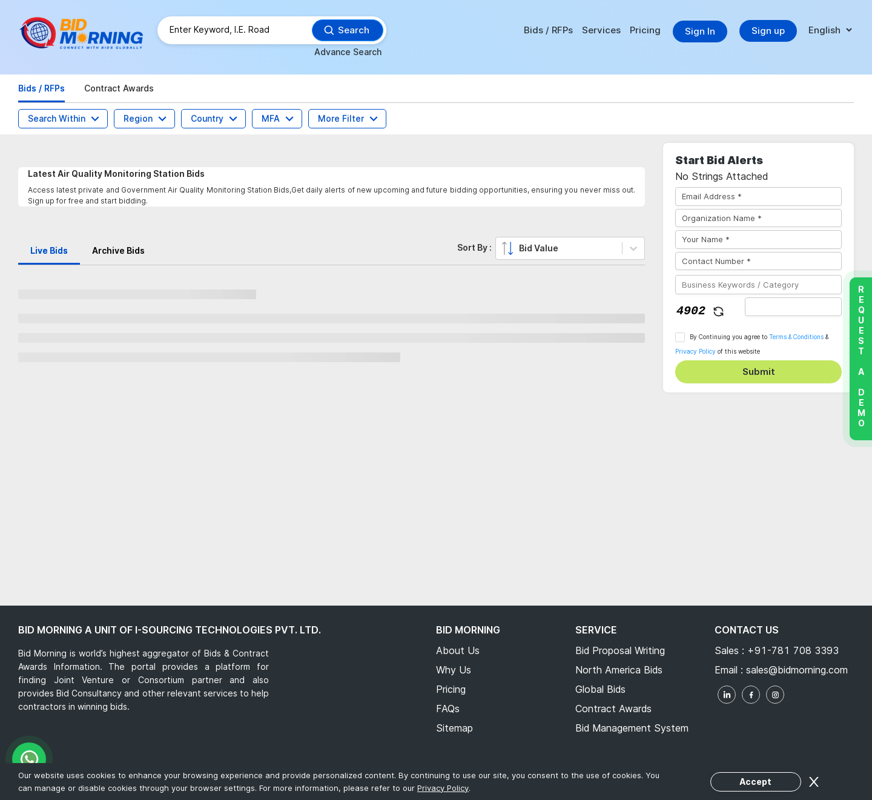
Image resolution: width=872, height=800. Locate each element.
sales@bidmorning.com (795, 670)
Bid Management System (632, 728)
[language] (830, 30)
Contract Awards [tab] (119, 88)
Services (601, 30)
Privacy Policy (695, 351)
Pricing (645, 30)
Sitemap (454, 728)
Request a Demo (861, 356)
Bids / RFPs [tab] (41, 88)
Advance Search (348, 52)
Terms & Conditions (796, 336)
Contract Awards (613, 708)
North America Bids (618, 670)
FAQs (448, 708)
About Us (458, 650)
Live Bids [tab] (49, 250)
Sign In (700, 31)
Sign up (768, 30)
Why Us (453, 670)
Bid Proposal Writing (620, 650)
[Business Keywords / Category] (758, 285)
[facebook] (751, 695)
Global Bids (600, 689)
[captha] (793, 306)
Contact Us (747, 630)
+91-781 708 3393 (793, 650)
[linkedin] (727, 695)
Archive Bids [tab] (118, 250)
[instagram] (775, 695)
